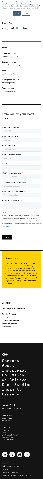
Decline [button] (26, 13)
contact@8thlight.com (11, 65)
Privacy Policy (7, 469)
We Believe (14, 380)
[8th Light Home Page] (5, 354)
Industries (14, 370)
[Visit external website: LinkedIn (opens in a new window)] (5, 454)
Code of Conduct (8, 463)
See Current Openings (11, 74)
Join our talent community (11, 408)
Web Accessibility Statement (12, 466)
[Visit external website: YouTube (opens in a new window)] (19, 454)
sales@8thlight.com (10, 56)
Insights (12, 389)
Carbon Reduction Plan (10, 473)
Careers (10, 394)
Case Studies (17, 385)
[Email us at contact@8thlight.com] (27, 454)
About (8, 366)
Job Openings (7, 418)
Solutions (13, 375)
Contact (10, 361)
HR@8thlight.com (9, 83)
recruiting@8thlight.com (11, 91)
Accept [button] (17, 13)
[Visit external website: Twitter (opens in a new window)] (12, 454)
